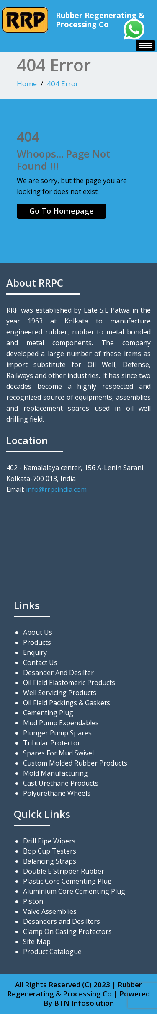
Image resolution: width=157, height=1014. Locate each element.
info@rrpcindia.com (56, 489)
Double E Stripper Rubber (63, 871)
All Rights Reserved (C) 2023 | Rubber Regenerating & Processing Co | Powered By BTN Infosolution (78, 994)
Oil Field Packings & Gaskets (66, 702)
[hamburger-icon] (145, 45)
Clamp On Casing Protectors (67, 931)
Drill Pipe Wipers (49, 841)
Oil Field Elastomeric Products (69, 682)
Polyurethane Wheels (56, 793)
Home (27, 83)
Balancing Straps (49, 861)
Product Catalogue (52, 951)
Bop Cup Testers (49, 851)
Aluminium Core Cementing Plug (74, 891)
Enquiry (35, 652)
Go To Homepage (61, 211)
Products (37, 642)
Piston (33, 901)
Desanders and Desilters (61, 921)
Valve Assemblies (50, 911)
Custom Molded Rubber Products (75, 763)
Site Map (37, 941)
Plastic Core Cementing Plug (67, 881)
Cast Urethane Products (60, 783)
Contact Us (40, 662)
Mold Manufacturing (55, 773)
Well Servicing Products (59, 692)
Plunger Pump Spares (57, 732)
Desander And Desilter (58, 672)
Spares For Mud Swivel (58, 753)
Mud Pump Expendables (61, 722)
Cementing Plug (48, 712)
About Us (37, 632)
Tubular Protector (51, 743)
